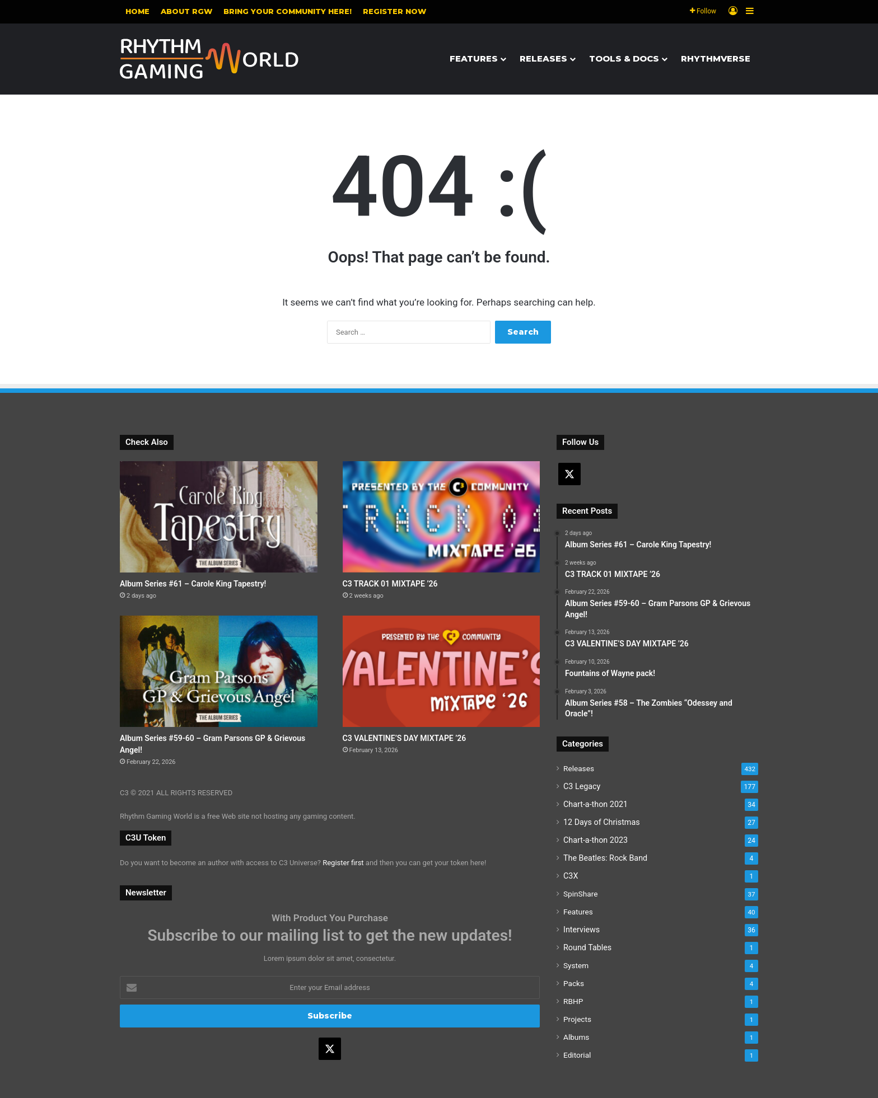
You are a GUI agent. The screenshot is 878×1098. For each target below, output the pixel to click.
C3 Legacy (581, 786)
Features (474, 58)
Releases (543, 58)
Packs (573, 983)
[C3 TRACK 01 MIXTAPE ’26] (441, 517)
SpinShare (580, 893)
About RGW (186, 11)
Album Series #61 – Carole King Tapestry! (193, 583)
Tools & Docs (624, 58)
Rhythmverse (715, 58)
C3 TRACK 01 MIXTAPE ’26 (390, 583)
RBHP (573, 1001)
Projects (577, 1019)
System (576, 965)
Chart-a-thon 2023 (595, 840)
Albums (576, 1037)
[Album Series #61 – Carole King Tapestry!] (218, 517)
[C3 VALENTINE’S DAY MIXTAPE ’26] (441, 671)
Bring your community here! (287, 11)
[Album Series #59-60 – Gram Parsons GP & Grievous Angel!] (218, 671)
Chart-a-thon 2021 (595, 804)
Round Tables (587, 947)
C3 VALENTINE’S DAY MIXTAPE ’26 (404, 738)
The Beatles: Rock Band (605, 857)
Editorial (577, 1054)
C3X (570, 875)
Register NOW (394, 11)
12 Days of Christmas (601, 822)
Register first (343, 862)
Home (137, 11)
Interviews (581, 929)
